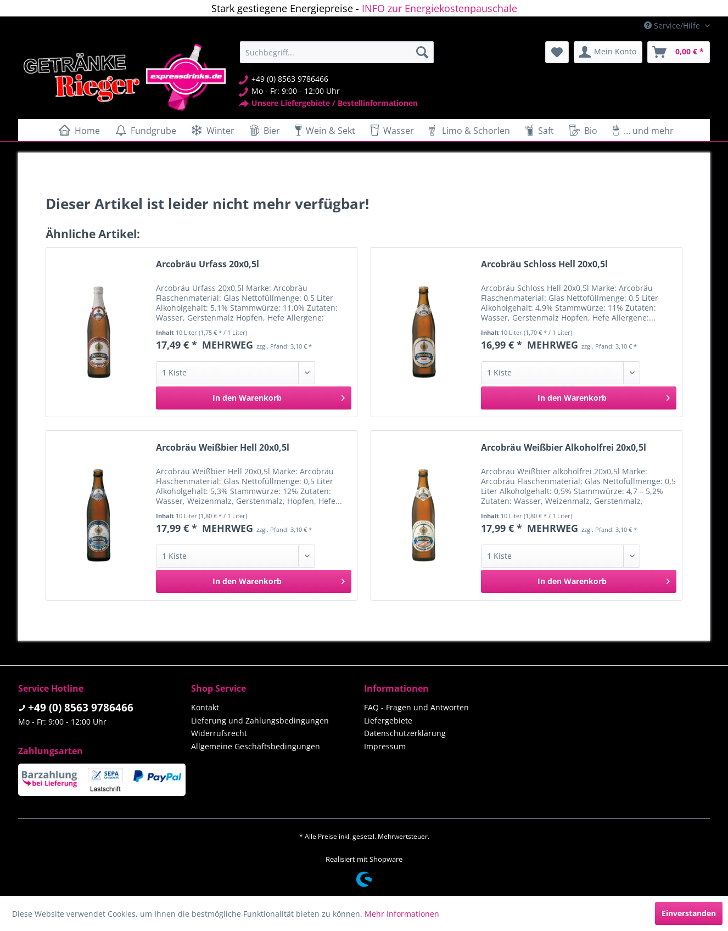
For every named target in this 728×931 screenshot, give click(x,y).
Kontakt (205, 707)
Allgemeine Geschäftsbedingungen (255, 746)
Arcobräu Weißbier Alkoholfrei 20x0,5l (563, 447)
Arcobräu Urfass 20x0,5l (207, 264)
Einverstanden (689, 913)
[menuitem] (337, 52)
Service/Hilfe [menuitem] (673, 25)
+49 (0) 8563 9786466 (80, 707)
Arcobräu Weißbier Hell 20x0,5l (222, 447)
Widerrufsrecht (219, 733)
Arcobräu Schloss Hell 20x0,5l (544, 264)
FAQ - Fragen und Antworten (416, 707)
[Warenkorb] (678, 52)
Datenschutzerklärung (405, 733)
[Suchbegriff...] (337, 52)
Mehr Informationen (402, 913)
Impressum (385, 746)
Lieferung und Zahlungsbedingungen (260, 720)
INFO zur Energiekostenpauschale (439, 8)
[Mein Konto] (608, 52)
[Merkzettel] (557, 52)
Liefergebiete (388, 720)
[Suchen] (422, 52)
